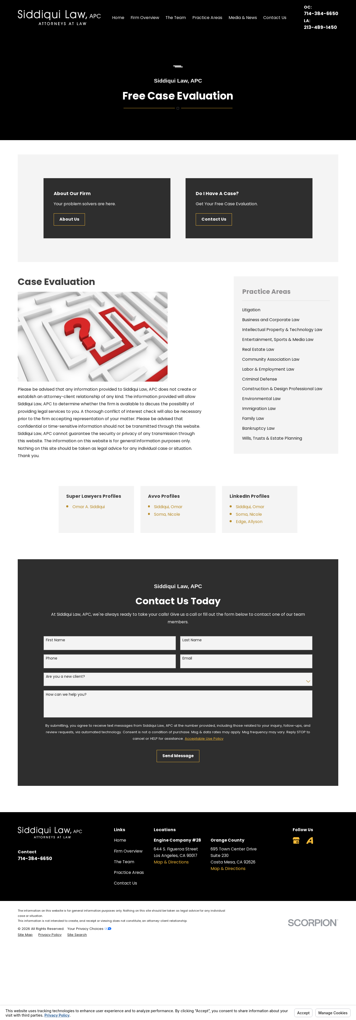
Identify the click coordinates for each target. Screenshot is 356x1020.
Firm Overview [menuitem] (145, 18)
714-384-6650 (321, 13)
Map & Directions (171, 862)
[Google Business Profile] (296, 840)
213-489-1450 (320, 27)
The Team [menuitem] (175, 18)
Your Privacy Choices (89, 928)
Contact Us (214, 219)
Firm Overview (128, 851)
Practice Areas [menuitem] (207, 18)
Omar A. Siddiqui (96, 507)
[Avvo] (309, 840)
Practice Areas (129, 872)
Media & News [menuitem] (243, 18)
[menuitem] (286, 310)
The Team (124, 862)
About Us (69, 219)
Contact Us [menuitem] (274, 18)
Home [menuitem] (118, 18)
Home (120, 840)
